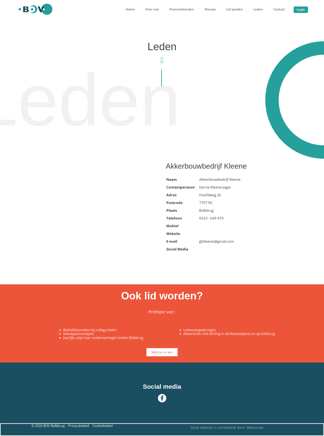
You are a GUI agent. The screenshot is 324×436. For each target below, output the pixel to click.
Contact (279, 9)
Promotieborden (181, 9)
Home (130, 9)
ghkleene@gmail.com (216, 241)
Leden (258, 9)
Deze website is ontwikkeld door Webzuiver (227, 427)
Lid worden (234, 9)
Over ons (152, 9)
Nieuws (210, 9)
